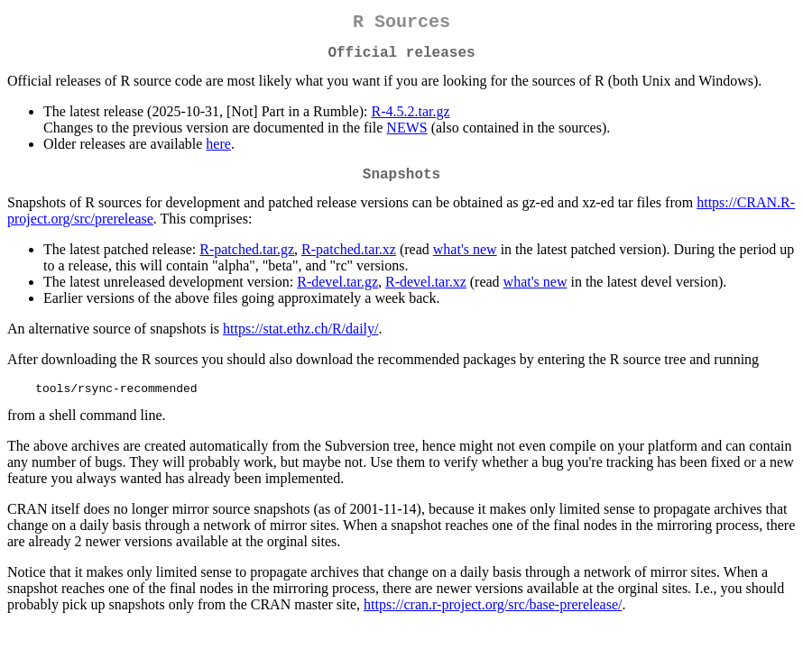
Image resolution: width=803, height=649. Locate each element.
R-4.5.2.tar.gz (410, 118)
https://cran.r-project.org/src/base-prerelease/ (493, 618)
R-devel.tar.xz (425, 292)
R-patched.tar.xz (348, 260)
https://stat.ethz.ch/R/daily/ (300, 339)
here (218, 151)
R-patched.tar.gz (246, 260)
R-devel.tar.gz (337, 292)
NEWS (406, 134)
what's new (465, 260)
